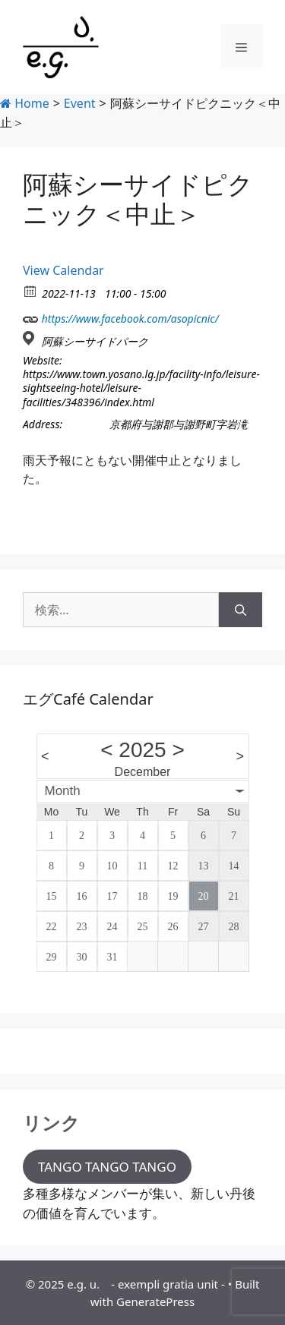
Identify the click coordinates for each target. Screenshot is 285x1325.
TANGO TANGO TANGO (107, 1166)
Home (24, 103)
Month (63, 791)
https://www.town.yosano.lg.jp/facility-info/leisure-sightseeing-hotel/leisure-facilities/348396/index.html (141, 388)
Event (80, 103)
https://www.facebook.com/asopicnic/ (121, 317)
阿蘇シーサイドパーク (95, 342)
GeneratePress (155, 1301)
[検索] (240, 609)
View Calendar (63, 270)
